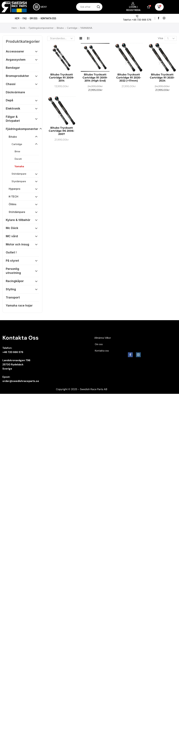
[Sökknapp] (98, 7)
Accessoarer (15, 51)
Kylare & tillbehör (18, 220)
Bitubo (60, 27)
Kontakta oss (48, 18)
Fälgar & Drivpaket (13, 119)
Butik (22, 27)
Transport (13, 297)
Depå (9, 100)
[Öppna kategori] (36, 51)
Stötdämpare (19, 173)
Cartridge (72, 27)
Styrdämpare (19, 181)
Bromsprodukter (17, 76)
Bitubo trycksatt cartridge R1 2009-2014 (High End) (95, 77)
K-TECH (13, 196)
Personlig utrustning (13, 271)
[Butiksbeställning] (61, 38)
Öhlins (12, 204)
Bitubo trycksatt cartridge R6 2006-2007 (61, 130)
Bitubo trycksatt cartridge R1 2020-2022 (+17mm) (128, 77)
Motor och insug (17, 244)
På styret (12, 260)
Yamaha (19, 166)
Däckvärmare (15, 92)
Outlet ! (11, 252)
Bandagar (13, 67)
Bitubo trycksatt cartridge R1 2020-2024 (162, 77)
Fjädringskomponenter (41, 27)
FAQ (25, 18)
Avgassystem (15, 59)
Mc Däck (12, 228)
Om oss (33, 18)
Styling (11, 289)
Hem (17, 18)
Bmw (17, 151)
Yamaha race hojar (19, 305)
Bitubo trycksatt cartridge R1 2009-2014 (61, 77)
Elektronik (13, 108)
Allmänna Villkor (102, 337)
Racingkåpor (15, 281)
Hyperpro (14, 188)
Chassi (10, 84)
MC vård (12, 236)
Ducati (18, 158)
